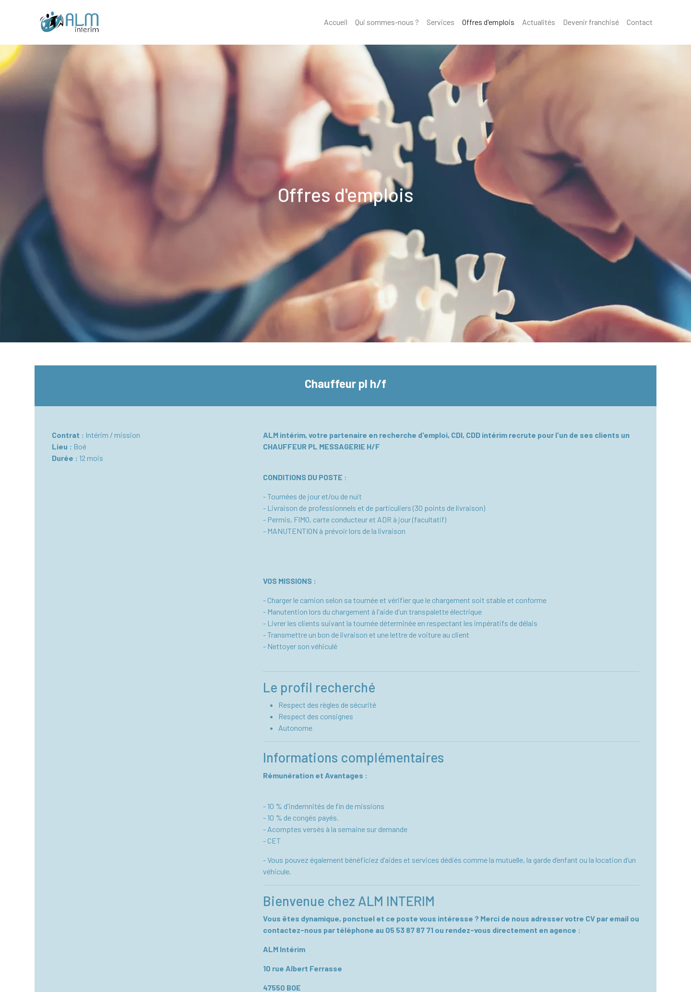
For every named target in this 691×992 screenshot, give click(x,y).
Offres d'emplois (488, 21)
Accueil (335, 21)
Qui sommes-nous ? (387, 21)
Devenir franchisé (591, 21)
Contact (640, 21)
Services (440, 21)
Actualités (538, 21)
